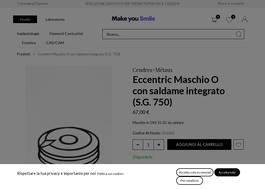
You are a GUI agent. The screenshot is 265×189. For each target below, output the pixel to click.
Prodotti (23, 54)
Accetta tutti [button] (227, 172)
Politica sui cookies (110, 174)
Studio (25, 19)
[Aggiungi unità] (159, 144)
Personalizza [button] (189, 180)
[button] (199, 144)
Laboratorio (55, 19)
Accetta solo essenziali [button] (195, 172)
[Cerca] (238, 34)
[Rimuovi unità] (138, 144)
